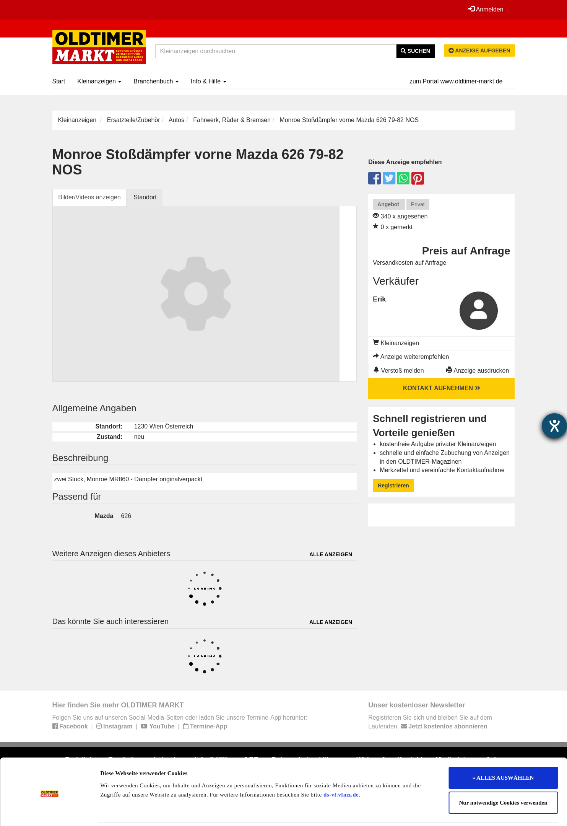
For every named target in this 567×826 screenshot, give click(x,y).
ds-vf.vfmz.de (341, 767)
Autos (176, 120)
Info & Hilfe (208, 81)
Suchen (415, 51)
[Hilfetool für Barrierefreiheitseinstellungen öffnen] (554, 425)
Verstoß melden (398, 370)
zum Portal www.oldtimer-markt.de (456, 81)
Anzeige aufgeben (479, 50)
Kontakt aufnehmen (441, 388)
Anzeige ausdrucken (477, 370)
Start (58, 81)
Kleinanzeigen (99, 81)
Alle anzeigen (330, 554)
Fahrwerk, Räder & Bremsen (232, 120)
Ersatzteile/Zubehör (133, 120)
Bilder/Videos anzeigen (89, 197)
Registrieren (393, 485)
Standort (145, 197)
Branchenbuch (156, 81)
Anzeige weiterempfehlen (411, 357)
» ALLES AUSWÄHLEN (503, 751)
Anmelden (486, 9)
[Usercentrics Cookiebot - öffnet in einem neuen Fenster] (49, 811)
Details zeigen (395, 811)
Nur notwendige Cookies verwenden (503, 776)
